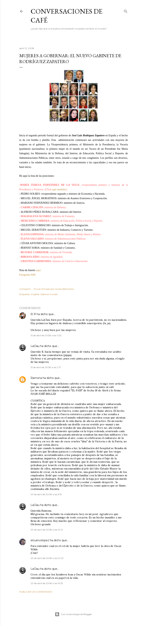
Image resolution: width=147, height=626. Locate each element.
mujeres (35, 294)
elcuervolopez (40, 540)
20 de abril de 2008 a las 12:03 (47, 558)
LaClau (35, 346)
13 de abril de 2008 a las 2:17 (46, 367)
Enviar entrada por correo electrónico (54, 289)
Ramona (36, 378)
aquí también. (59, 189)
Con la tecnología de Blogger (73, 614)
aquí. (38, 270)
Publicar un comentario (35, 591)
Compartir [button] (25, 289)
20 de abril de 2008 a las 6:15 (46, 494)
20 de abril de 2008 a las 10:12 (47, 529)
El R (33, 314)
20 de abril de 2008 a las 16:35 (47, 583)
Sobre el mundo (49, 294)
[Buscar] (125, 10)
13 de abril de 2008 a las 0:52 (46, 335)
